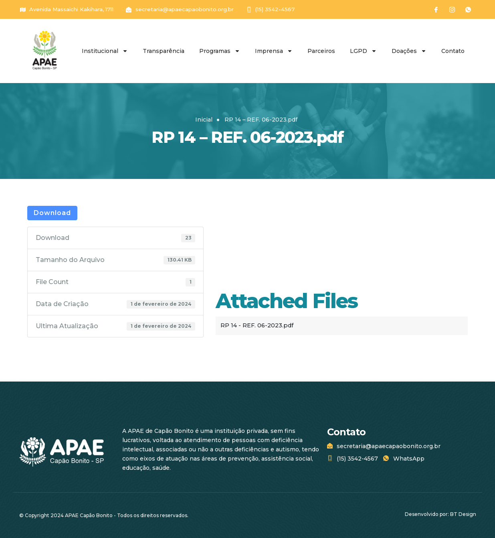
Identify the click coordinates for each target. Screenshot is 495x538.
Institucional (105, 51)
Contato (453, 51)
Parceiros (321, 51)
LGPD (363, 51)
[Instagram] (452, 10)
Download (52, 213)
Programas (219, 51)
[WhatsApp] (468, 10)
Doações (409, 51)
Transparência (163, 51)
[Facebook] (436, 10)
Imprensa (274, 51)
